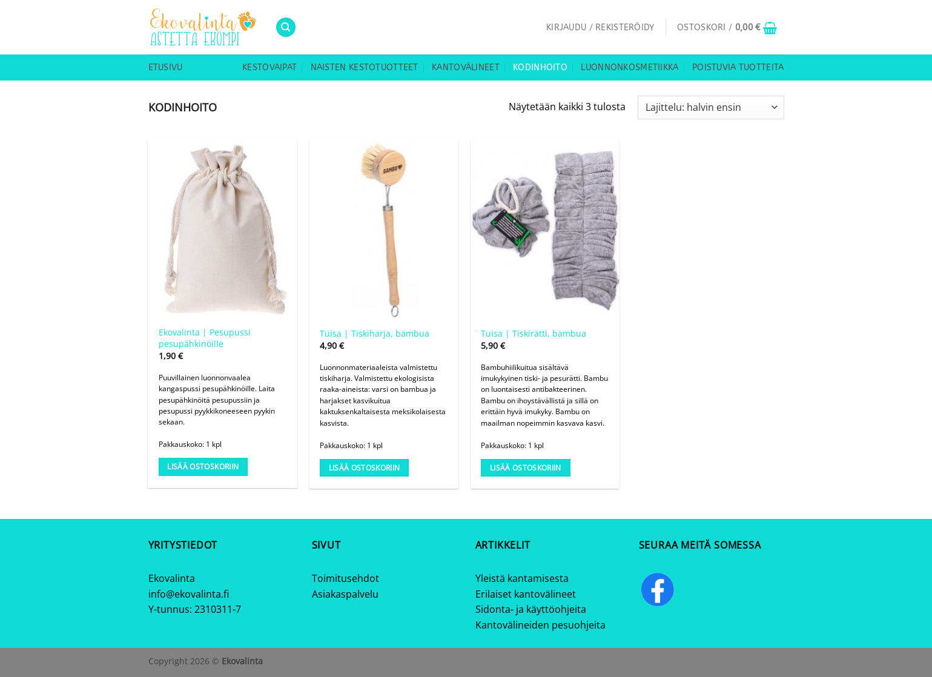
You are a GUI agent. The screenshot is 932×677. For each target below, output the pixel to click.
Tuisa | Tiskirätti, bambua (533, 333)
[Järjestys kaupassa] (711, 107)
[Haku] (286, 28)
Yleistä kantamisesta (522, 578)
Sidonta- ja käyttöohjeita (530, 609)
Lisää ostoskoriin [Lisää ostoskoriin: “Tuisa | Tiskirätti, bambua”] (525, 467)
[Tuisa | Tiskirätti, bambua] (545, 230)
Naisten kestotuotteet (364, 67)
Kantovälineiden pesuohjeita (540, 625)
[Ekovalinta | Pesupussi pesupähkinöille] (222, 230)
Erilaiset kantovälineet (525, 594)
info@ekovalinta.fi (188, 594)
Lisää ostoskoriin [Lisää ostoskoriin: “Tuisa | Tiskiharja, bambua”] (364, 467)
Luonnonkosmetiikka (629, 67)
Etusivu (165, 67)
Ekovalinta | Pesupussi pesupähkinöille (205, 338)
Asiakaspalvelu (345, 594)
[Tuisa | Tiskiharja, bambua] (384, 230)
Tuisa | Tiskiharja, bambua (374, 333)
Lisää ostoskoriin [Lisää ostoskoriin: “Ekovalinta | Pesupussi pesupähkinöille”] (203, 466)
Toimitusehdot (345, 578)
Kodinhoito (540, 67)
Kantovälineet (466, 67)
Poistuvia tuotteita (738, 67)
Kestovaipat (269, 67)
